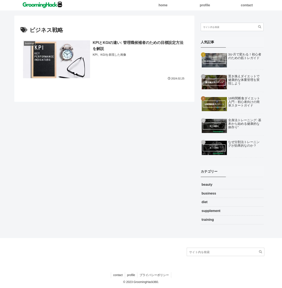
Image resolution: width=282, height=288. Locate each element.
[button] (259, 26)
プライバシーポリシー (154, 275)
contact (118, 275)
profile (131, 275)
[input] (232, 27)
